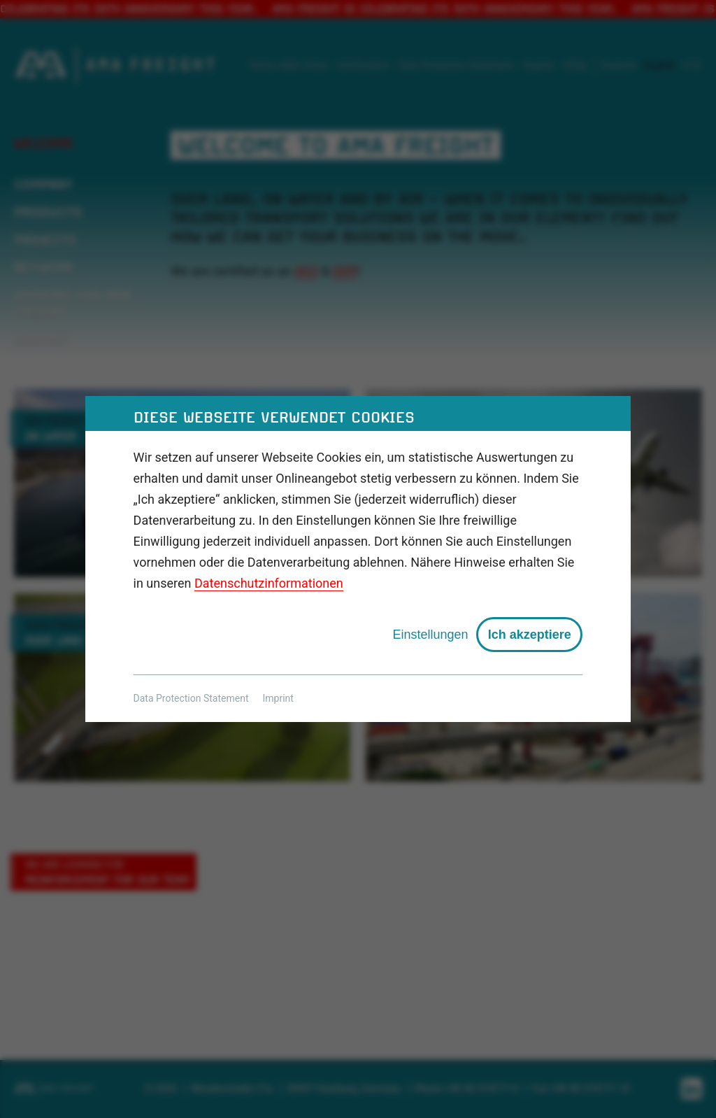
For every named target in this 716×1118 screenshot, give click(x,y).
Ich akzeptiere (529, 635)
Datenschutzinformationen (268, 583)
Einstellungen (430, 635)
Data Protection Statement (191, 698)
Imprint (278, 698)
